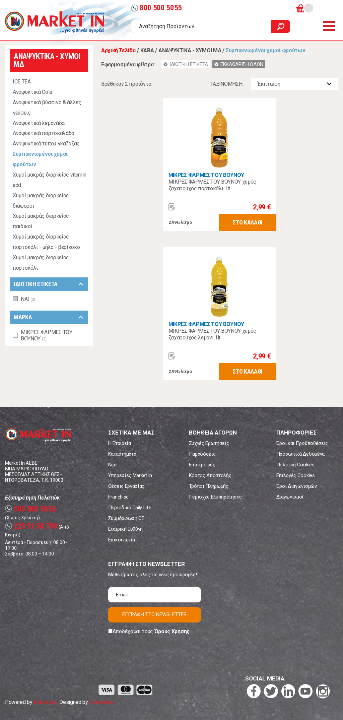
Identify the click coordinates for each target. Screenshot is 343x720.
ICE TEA (22, 81)
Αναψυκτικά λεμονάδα (39, 123)
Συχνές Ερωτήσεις (209, 443)
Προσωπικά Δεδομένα (300, 454)
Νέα (112, 465)
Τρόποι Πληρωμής (208, 486)
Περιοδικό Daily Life (129, 508)
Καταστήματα (122, 454)
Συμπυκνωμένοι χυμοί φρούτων (40, 159)
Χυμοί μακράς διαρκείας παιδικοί (41, 221)
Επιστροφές (202, 465)
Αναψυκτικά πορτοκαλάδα (43, 133)
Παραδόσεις (202, 454)
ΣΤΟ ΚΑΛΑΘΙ (247, 222)
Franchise (118, 497)
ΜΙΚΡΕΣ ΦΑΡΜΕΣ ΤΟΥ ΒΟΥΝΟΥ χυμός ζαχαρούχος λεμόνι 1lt (212, 334)
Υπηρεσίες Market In (130, 475)
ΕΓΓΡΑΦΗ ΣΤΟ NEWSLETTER (154, 614)
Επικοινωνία (121, 540)
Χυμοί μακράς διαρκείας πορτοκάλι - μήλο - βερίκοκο (46, 242)
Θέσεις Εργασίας (126, 486)
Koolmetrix (101, 702)
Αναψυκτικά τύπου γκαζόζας (46, 143)
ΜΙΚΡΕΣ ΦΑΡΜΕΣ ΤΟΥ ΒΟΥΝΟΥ (206, 175)
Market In (54, 22)
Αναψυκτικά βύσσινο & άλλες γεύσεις (47, 107)
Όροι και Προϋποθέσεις (302, 443)
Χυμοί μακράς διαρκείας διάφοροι (41, 200)
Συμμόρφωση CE (126, 518)
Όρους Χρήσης (172, 631)
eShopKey (45, 702)
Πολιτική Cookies (295, 465)
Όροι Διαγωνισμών (296, 486)
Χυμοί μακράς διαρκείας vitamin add (49, 180)
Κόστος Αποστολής (210, 475)
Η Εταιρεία (119, 443)
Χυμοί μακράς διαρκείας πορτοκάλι (41, 262)
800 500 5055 (156, 7)
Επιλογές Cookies (295, 475)
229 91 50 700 (31, 526)
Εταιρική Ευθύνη (125, 529)
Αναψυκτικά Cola (32, 92)
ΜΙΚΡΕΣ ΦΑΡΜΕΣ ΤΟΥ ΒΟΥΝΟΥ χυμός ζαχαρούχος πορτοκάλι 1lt (212, 185)
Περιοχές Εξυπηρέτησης (215, 497)
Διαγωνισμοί (289, 497)
